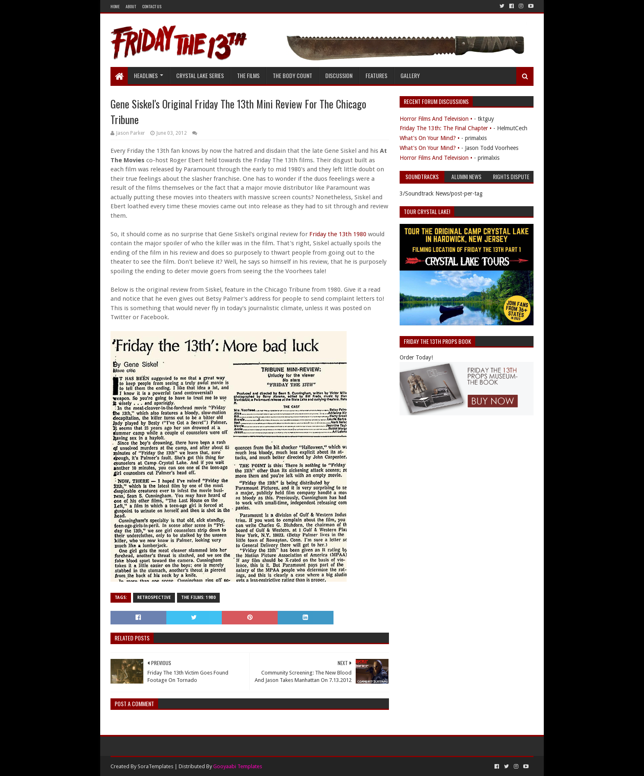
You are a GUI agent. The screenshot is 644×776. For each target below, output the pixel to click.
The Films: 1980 (198, 597)
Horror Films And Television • (436, 118)
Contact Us (151, 6)
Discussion (338, 75)
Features (376, 75)
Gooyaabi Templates (237, 766)
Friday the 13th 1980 (337, 234)
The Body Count (292, 75)
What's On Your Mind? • (430, 138)
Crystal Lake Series (200, 75)
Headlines (146, 75)
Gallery (410, 75)
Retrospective (154, 597)
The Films (248, 75)
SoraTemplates (155, 766)
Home (115, 6)
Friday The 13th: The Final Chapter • (446, 128)
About (131, 6)
